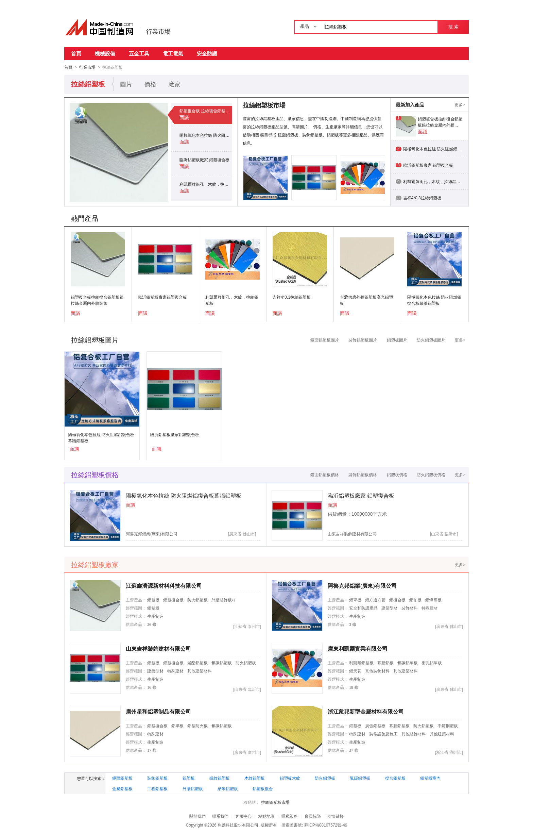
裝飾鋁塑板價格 (362, 474)
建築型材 (389, 607)
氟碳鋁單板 (407, 662)
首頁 (76, 53)
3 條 (352, 624)
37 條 (353, 750)
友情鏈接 (335, 816)
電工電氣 (173, 53)
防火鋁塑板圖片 (431, 339)
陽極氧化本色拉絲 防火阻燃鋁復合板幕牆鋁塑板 (205, 135)
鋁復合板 (397, 599)
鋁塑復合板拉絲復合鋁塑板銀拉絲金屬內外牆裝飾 (97, 300)
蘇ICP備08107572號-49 (325, 824)
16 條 (151, 687)
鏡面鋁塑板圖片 (324, 339)
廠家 (174, 84)
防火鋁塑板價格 (431, 474)
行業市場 (158, 31)
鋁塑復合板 (173, 599)
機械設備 (105, 53)
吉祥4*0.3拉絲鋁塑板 (292, 297)
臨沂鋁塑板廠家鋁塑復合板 (162, 297)
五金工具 (139, 53)
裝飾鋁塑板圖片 (362, 339)
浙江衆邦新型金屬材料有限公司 (366, 711)
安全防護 (207, 53)
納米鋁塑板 (228, 788)
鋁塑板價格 (397, 474)
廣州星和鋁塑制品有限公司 (158, 711)
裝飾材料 (409, 607)
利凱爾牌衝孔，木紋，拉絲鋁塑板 (205, 184)
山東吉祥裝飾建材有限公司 (352, 533)
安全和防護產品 (363, 607)
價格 (150, 84)
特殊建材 (430, 607)
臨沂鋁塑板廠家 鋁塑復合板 (204, 159)
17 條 (151, 750)
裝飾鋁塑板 (157, 778)
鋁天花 (355, 670)
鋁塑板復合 (263, 788)
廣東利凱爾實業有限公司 (358, 648)
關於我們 (197, 816)
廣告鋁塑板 (375, 725)
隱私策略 (289, 816)
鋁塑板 (153, 599)
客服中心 (243, 816)
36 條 (151, 624)
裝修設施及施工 (383, 733)
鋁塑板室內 (430, 778)
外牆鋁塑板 (193, 788)
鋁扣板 (415, 599)
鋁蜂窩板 (433, 599)
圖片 (126, 84)
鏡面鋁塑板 (122, 778)
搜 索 (453, 26)
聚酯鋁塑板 (197, 662)
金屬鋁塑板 (122, 788)
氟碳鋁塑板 (221, 662)
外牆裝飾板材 (223, 599)
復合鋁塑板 (395, 778)
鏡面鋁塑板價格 (324, 474)
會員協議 (313, 816)
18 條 (353, 687)
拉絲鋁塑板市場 (275, 802)
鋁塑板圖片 (397, 339)
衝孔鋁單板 (432, 662)
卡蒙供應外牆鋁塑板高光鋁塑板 (366, 300)
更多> (459, 104)
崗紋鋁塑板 (219, 778)
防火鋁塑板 (197, 599)
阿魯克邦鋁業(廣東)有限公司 (151, 533)
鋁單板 (355, 599)
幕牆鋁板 (385, 662)
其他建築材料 (199, 670)
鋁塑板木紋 (290, 778)
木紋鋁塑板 (254, 778)
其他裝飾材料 (377, 670)
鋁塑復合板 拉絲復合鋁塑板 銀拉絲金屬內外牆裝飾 (205, 110)
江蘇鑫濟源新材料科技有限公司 (164, 585)
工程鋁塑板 (157, 788)
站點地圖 (266, 816)
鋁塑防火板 (197, 725)
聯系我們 (220, 816)
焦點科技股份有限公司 (238, 824)
